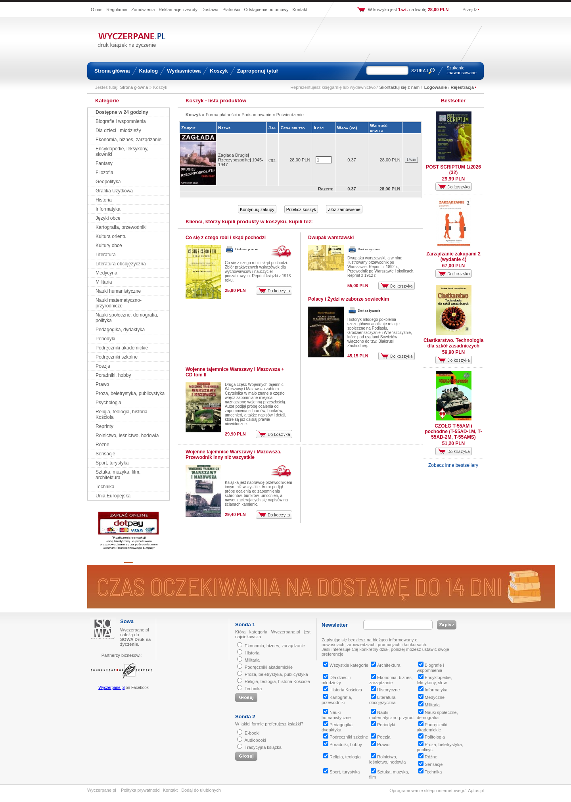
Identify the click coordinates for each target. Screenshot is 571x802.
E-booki (252, 733)
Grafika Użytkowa (114, 191)
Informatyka (108, 209)
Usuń (411, 159)
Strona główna (112, 71)
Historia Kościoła (342, 689)
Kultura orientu (111, 236)
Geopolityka (108, 181)
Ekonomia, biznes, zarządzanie (128, 139)
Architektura (385, 665)
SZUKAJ (419, 70)
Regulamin (116, 9)
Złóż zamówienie (344, 209)
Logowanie (435, 87)
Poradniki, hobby (113, 375)
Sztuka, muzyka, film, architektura (118, 474)
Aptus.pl (476, 790)
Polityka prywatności (141, 790)
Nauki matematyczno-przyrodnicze (119, 303)
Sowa (127, 621)
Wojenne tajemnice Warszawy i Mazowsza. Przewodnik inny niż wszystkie (233, 454)
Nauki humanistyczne (118, 291)
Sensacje (105, 454)
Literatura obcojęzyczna (121, 264)
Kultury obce (109, 245)
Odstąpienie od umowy (266, 9)
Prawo (102, 384)
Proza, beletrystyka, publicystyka (130, 393)
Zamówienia (143, 9)
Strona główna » (136, 87)
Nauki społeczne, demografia (437, 715)
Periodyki (105, 339)
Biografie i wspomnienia (121, 121)
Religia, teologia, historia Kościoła (277, 681)
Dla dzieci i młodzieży (118, 130)
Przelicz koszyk (301, 209)
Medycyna (106, 273)
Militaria (104, 282)
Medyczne (431, 697)
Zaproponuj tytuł (257, 71)
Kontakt (299, 9)
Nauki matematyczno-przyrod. (392, 715)
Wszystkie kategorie (345, 665)
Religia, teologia (341, 756)
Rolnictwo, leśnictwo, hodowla (127, 435)
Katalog (148, 71)
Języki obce (108, 218)
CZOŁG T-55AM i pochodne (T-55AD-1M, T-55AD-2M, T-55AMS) (453, 431)
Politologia (431, 737)
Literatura (106, 254)
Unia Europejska (113, 496)
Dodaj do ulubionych (201, 790)
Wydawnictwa (184, 71)
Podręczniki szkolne (117, 357)
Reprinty (104, 426)
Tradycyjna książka (263, 747)
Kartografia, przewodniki (121, 227)
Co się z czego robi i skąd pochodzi (226, 237)
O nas (96, 9)
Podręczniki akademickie (122, 348)
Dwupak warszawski (331, 237)
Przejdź (469, 9)
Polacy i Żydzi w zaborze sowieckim (348, 299)
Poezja (103, 366)
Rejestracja (462, 87)
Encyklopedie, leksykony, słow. (434, 680)
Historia (104, 200)
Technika (105, 486)
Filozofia (104, 172)
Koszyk (219, 71)
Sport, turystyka (112, 463)
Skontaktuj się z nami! (400, 87)
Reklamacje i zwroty (178, 9)
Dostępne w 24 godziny (122, 112)
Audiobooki (255, 740)
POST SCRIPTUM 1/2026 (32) (453, 169)
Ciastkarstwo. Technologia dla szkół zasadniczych (453, 343)
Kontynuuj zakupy (257, 209)
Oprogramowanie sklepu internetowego (427, 790)
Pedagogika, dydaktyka (120, 329)
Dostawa (209, 9)
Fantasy (104, 163)
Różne (102, 444)
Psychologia (108, 402)
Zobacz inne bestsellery (453, 465)
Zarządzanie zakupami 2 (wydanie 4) (453, 256)
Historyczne (385, 689)
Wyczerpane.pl (111, 687)
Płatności (231, 9)
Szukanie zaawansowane (461, 70)
